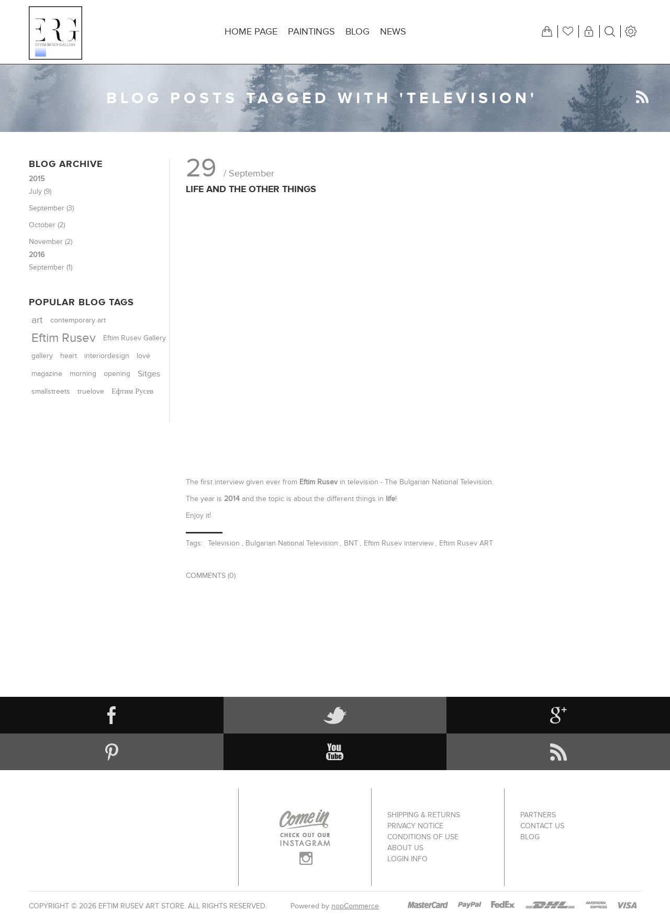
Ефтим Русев (132, 391)
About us (405, 847)
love (143, 356)
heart (68, 356)
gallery (42, 355)
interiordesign (106, 356)
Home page (251, 31)
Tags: (194, 543)
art (37, 320)
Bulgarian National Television (291, 543)
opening (117, 374)
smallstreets (50, 391)
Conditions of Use (423, 836)
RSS (642, 97)
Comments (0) (211, 575)
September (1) (50, 267)
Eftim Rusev (63, 338)
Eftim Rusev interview (398, 543)
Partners (538, 814)
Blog (357, 31)
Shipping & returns (423, 814)
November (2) (50, 241)
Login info (407, 858)
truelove (90, 391)
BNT (351, 543)
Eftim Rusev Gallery (134, 338)
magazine (46, 373)
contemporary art (78, 320)
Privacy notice (415, 825)
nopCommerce (355, 906)
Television (224, 543)
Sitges (149, 374)
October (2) (47, 224)
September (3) (51, 208)
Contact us (542, 825)
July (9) (40, 191)
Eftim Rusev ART (466, 543)
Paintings (311, 31)
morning (83, 374)
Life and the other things (251, 189)
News (393, 31)
